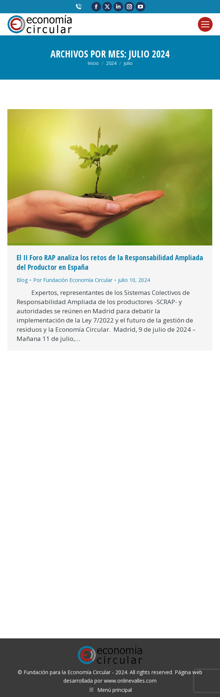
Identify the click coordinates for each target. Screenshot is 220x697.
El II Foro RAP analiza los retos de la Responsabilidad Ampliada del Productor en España (110, 262)
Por (72, 279)
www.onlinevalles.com (130, 680)
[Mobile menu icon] (205, 24)
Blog (22, 279)
